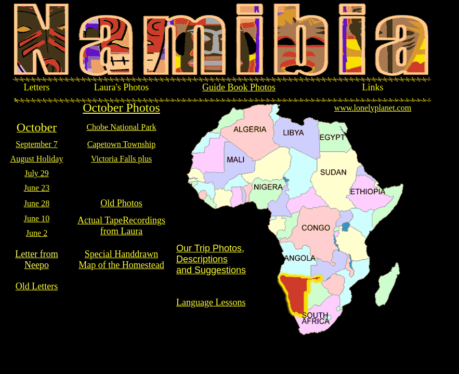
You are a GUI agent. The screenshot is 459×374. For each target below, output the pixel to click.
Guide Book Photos (239, 87)
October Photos (121, 107)
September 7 (36, 144)
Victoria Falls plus (121, 158)
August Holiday (36, 158)
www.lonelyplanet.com (372, 107)
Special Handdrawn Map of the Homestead (121, 259)
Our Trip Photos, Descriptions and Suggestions (211, 259)
